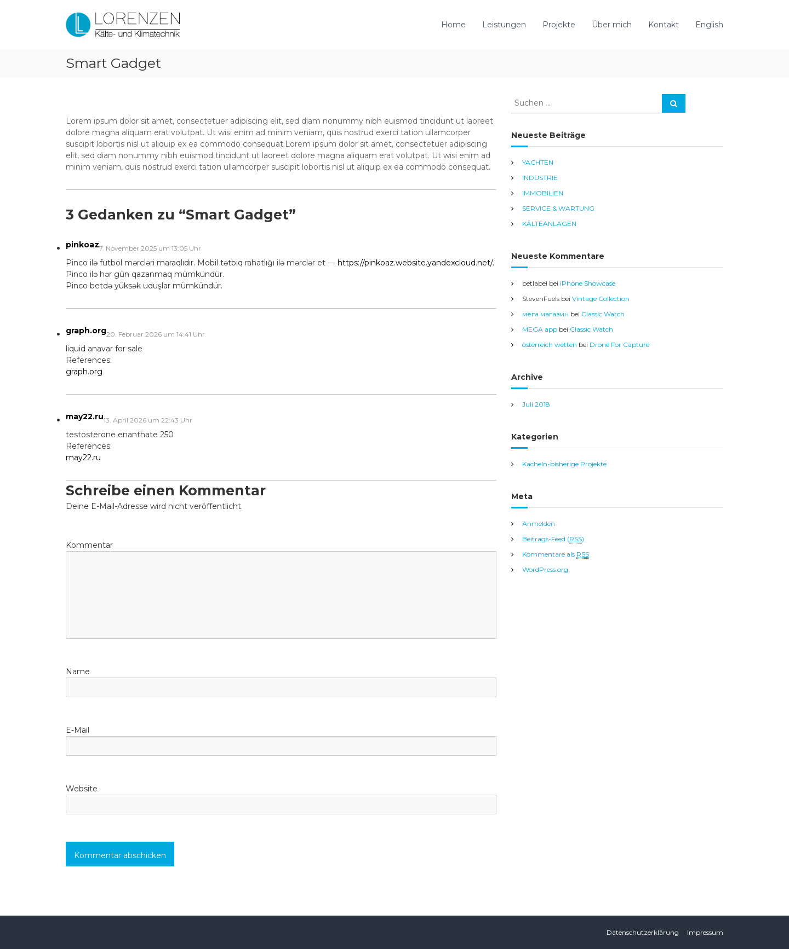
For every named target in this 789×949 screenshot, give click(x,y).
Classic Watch (603, 314)
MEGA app (539, 329)
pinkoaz (82, 245)
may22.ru (85, 416)
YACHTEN (537, 162)
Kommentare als (555, 554)
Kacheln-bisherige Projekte (564, 464)
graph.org (86, 330)
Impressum (705, 932)
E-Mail (77, 730)
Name (78, 671)
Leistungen (504, 25)
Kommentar (89, 545)
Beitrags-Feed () (553, 539)
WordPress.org (545, 569)
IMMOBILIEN (542, 193)
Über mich (612, 25)
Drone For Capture (619, 344)
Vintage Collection (601, 298)
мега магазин (545, 314)
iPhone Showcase (587, 283)
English (709, 25)
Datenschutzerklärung (643, 932)
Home (453, 25)
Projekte (558, 25)
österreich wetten (549, 344)
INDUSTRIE (540, 177)
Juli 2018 (536, 404)
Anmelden (538, 523)
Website (82, 789)
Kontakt (663, 25)
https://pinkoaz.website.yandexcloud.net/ (415, 263)
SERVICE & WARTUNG (558, 208)
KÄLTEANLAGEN (549, 223)
